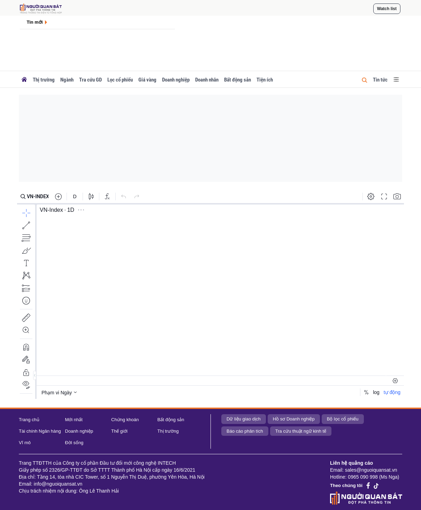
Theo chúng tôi (346, 485)
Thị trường (44, 80)
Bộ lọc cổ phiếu (343, 419)
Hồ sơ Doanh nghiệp (294, 419)
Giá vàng (147, 80)
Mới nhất (74, 419)
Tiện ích (265, 80)
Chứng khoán (125, 419)
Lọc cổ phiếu (120, 80)
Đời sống (74, 442)
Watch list (387, 8)
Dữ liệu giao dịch (244, 419)
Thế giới (119, 431)
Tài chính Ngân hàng (40, 431)
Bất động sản (237, 80)
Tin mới (35, 22)
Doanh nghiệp (176, 80)
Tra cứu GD (90, 80)
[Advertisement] (210, 138)
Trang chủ (29, 419)
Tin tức (380, 80)
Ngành (67, 80)
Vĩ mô (25, 442)
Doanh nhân (207, 80)
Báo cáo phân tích (245, 431)
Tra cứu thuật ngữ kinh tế (300, 431)
